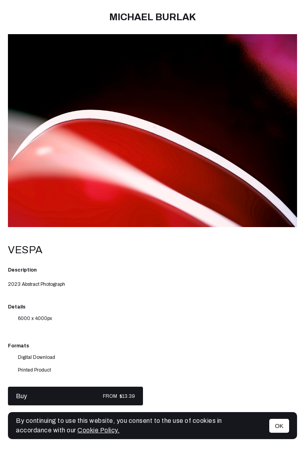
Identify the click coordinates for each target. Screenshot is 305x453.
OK (279, 425)
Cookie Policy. (98, 430)
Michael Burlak (152, 17)
